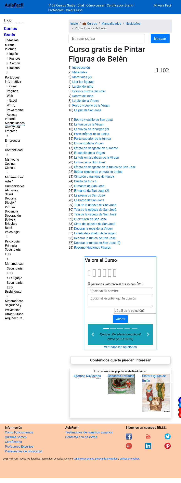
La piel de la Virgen (85, 101)
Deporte (10, 198)
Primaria (11, 245)
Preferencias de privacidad (23, 451)
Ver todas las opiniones (120, 347)
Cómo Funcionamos (19, 432)
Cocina (10, 164)
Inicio (7, 20)
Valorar (120, 319)
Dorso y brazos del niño (88, 91)
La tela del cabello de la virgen (95, 233)
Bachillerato (13, 291)
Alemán (14, 63)
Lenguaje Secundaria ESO (15, 282)
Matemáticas (14, 177)
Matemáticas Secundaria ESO (14, 268)
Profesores (56, 10)
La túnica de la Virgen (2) (91, 129)
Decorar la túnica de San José (95, 238)
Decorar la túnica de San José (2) (97, 243)
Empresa (11, 131)
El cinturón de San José (90, 219)
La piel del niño (82, 86)
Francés (14, 58)
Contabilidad (14, 150)
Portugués (12, 77)
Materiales (79, 72)
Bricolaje (11, 224)
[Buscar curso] (107, 38)
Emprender (12, 140)
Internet (10, 119)
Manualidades (15, 123)
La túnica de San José (89, 162)
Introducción (81, 67)
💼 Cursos (89, 23)
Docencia (11, 211)
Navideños (133, 23)
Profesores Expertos (19, 446)
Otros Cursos (14, 314)
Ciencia (10, 168)
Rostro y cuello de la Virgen (91, 105)
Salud (9, 194)
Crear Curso (74, 10)
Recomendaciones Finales (92, 247)
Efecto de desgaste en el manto (96, 148)
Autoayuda (12, 127)
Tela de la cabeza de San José (95, 205)
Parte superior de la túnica (92, 138)
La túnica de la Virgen (89, 124)
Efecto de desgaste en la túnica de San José (105, 167)
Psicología (12, 232)
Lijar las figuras (83, 82)
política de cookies (129, 458)
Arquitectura (13, 318)
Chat (80, 5)
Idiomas (10, 49)
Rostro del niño (82, 96)
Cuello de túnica (85, 181)
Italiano (14, 68)
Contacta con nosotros (81, 437)
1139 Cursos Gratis (62, 5)
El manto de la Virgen (89, 143)
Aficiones (11, 190)
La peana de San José (89, 195)
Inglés (13, 54)
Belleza (10, 219)
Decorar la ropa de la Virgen (93, 228)
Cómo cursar (95, 5)
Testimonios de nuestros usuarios (89, 432)
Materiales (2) (82, 77)
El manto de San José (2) (91, 191)
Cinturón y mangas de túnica (94, 176)
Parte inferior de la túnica (91, 134)
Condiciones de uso (83, 458)
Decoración (13, 215)
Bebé (8, 228)
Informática (13, 81)
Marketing (12, 159)
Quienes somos (16, 437)
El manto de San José (89, 186)
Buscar (160, 38)
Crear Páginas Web (12, 91)
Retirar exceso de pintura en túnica (98, 172)
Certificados (13, 442)
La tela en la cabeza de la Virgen (96, 157)
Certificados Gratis (120, 5)
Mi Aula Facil (163, 5)
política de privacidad (106, 458)
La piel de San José (87, 110)
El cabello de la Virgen (89, 153)
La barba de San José (89, 200)
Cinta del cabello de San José (94, 224)
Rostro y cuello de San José (93, 120)
